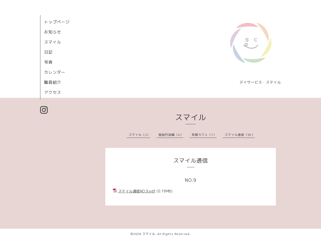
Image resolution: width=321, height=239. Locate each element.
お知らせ (52, 32)
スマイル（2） (139, 135)
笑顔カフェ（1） (204, 135)
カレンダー (54, 72)
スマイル (52, 42)
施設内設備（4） (170, 135)
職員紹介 (52, 82)
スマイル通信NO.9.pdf (136, 191)
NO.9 (190, 180)
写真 (48, 62)
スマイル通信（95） (240, 135)
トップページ (57, 22)
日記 (48, 52)
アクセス (52, 92)
